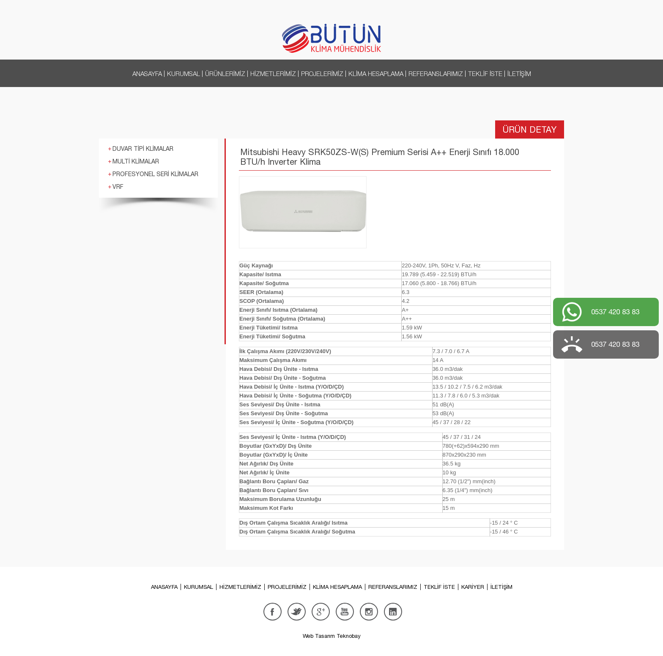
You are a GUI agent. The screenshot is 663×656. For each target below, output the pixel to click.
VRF (117, 186)
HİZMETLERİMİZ (273, 73)
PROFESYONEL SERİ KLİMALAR (155, 174)
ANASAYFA (147, 73)
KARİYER (472, 587)
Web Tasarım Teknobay (332, 636)
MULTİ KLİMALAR (135, 161)
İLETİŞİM (519, 73)
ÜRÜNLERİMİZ (225, 73)
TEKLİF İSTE (485, 73)
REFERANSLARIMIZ (435, 73)
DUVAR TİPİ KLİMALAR (142, 148)
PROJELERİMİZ (322, 73)
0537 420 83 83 (615, 312)
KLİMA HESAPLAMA (375, 73)
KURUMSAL (183, 73)
